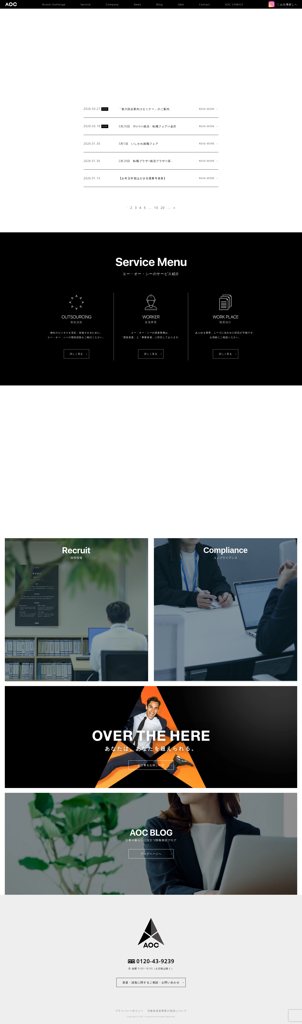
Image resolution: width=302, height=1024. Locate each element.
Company (112, 4)
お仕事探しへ (287, 4)
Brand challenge (53, 4)
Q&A (181, 4)
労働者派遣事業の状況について (167, 1010)
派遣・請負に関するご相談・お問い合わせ (151, 982)
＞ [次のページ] (174, 207)
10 (156, 207)
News (137, 4)
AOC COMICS (234, 4)
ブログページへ (150, 854)
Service (86, 4)
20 (163, 207)
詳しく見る (76, 353)
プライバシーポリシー (129, 1010)
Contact (204, 4)
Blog (159, 4)
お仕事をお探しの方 (151, 765)
